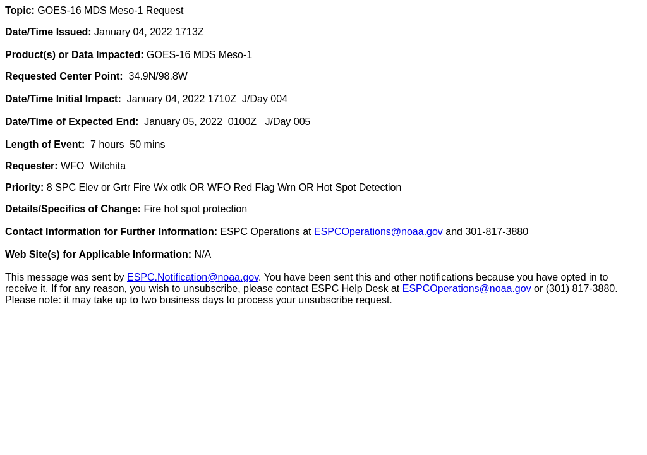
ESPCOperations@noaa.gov (378, 231)
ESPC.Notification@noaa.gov (192, 277)
